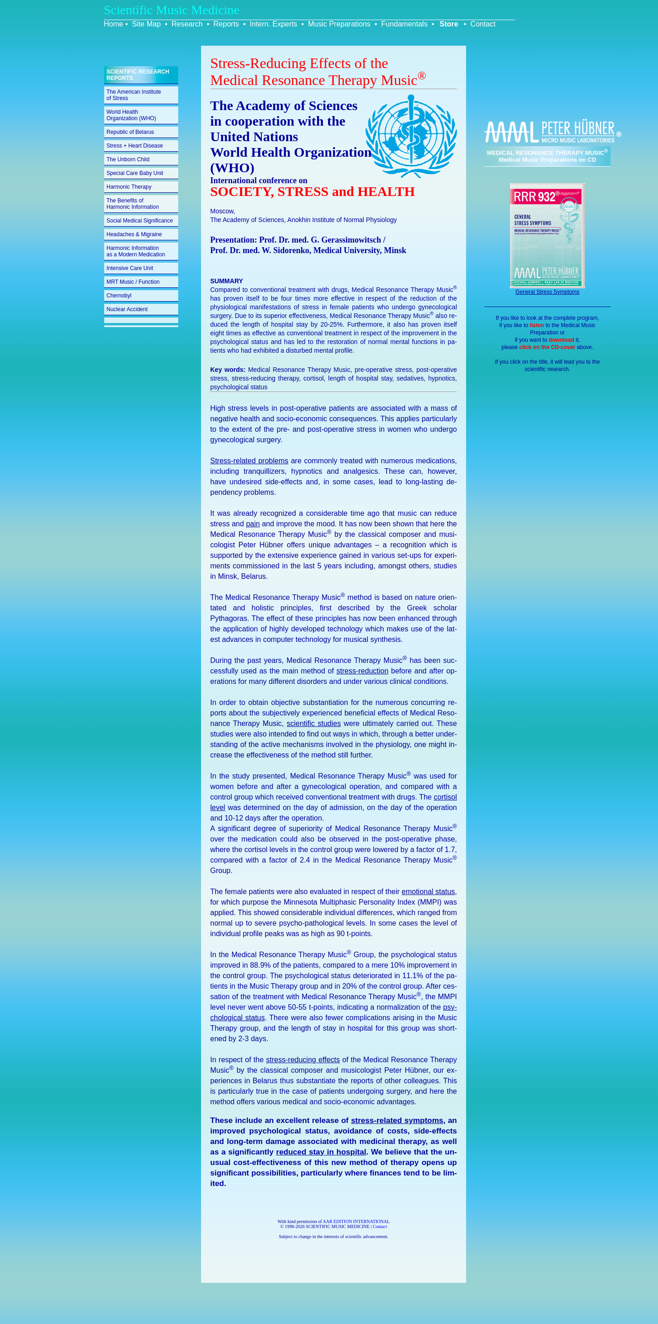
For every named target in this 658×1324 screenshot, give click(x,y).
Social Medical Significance (139, 220)
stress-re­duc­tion (362, 671)
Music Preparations (339, 24)
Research (186, 24)
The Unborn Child (127, 159)
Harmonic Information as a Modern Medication (135, 251)
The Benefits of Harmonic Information (132, 203)
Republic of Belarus (130, 132)
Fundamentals (404, 24)
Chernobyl (119, 295)
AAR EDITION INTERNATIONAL (356, 1221)
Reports (226, 24)
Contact (482, 24)
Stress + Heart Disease (134, 146)
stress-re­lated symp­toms (397, 1120)
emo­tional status (428, 891)
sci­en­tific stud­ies (313, 723)
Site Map (146, 24)
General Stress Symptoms (547, 292)
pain (253, 524)
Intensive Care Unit (129, 268)
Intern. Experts (273, 24)
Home (113, 24)
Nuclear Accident (127, 309)
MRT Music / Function (132, 282)
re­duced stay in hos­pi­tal (321, 1152)
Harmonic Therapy (128, 187)
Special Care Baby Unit (134, 173)
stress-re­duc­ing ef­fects (303, 1060)
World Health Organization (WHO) (131, 115)
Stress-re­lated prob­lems (249, 461)
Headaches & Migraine (134, 234)
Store (449, 24)
